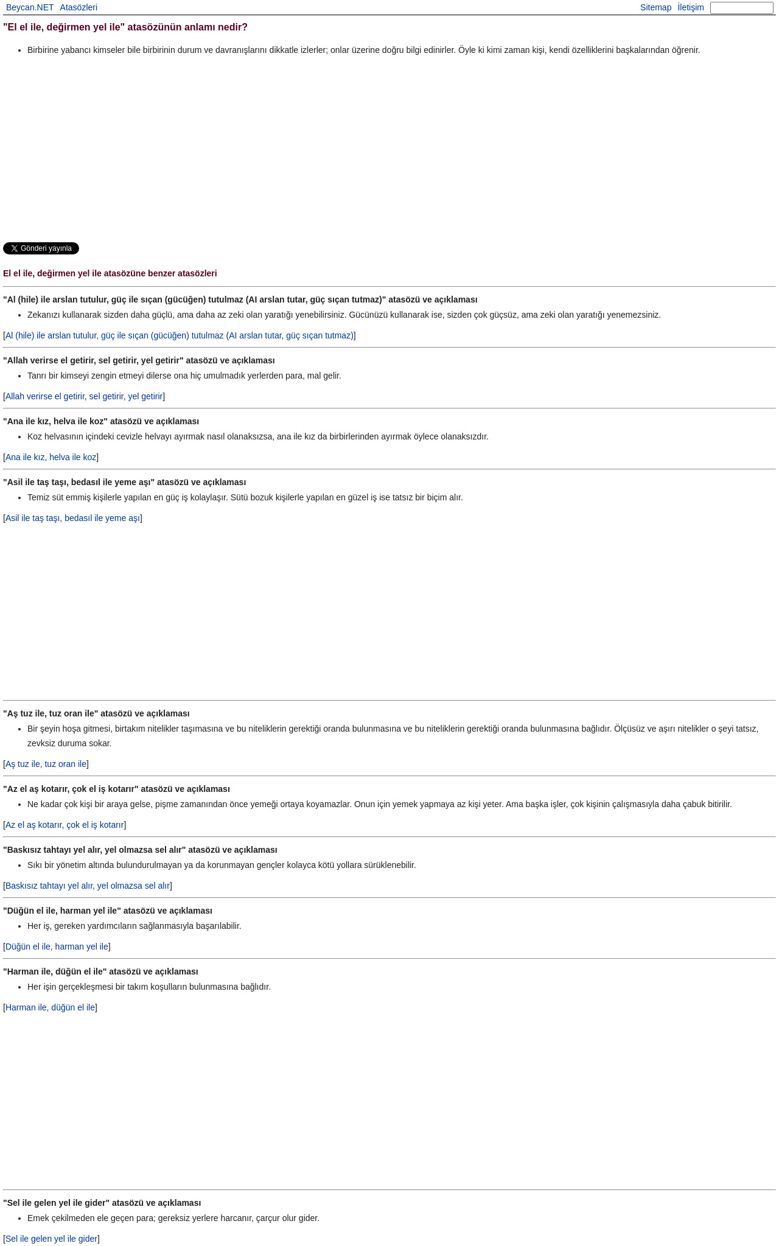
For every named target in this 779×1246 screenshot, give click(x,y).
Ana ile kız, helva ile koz (50, 457)
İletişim (690, 7)
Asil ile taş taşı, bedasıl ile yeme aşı (72, 518)
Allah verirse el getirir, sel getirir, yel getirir (83, 396)
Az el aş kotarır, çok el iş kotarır (64, 825)
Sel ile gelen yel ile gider (51, 1239)
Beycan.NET (30, 7)
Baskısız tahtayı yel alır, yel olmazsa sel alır (87, 886)
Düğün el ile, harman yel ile (56, 946)
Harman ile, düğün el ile (50, 1007)
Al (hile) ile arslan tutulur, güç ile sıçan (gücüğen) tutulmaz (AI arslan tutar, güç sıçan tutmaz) (179, 335)
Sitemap (655, 7)
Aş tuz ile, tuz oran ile (45, 764)
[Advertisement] (368, 148)
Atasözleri (78, 7)
